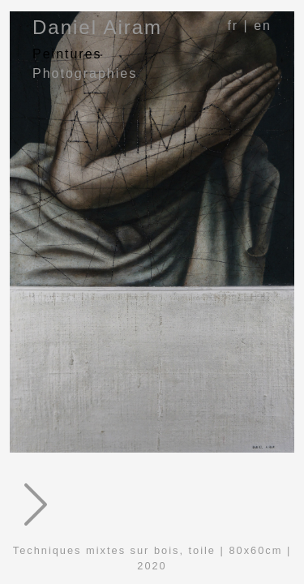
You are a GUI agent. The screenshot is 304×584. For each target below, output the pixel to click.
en (263, 25)
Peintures (67, 54)
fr (232, 25)
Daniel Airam (97, 27)
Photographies (84, 73)
